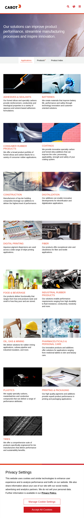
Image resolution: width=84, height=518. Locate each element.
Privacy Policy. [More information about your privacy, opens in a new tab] (49, 494)
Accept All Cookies (42, 510)
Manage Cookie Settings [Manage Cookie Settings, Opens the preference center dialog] (41, 503)
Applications (26, 60)
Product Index (57, 60)
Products (41, 60)
